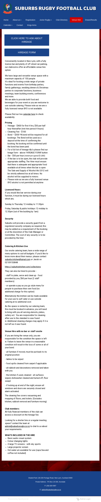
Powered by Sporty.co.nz (18, 499)
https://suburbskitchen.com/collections (23, 267)
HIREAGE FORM (27, 52)
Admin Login (83, 499)
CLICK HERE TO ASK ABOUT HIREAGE (26, 40)
